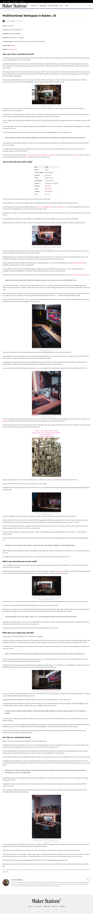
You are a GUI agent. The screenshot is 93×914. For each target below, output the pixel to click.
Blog (67, 5)
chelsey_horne (37, 368)
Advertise (15, 1)
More (61, 5)
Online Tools (34, 5)
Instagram (13, 45)
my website (77, 155)
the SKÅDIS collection (78, 263)
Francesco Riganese (11, 21)
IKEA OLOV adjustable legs (44, 207)
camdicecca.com (12, 49)
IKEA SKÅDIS (48, 186)
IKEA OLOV (48, 194)
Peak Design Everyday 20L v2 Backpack (79, 275)
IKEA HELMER (48, 188)
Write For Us (55, 906)
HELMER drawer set (62, 207)
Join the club (38, 906)
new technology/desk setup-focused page (45, 155)
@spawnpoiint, (60, 571)
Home (4, 1)
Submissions (46, 906)
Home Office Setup (53, 5)
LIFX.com (15, 602)
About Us (9, 1)
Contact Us (21, 1)
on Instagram (29, 155)
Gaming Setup (43, 5)
